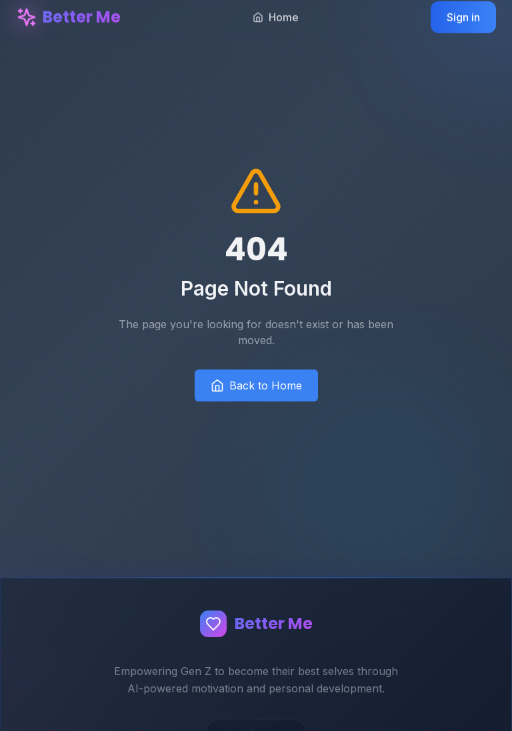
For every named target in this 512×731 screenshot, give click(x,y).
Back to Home (256, 385)
